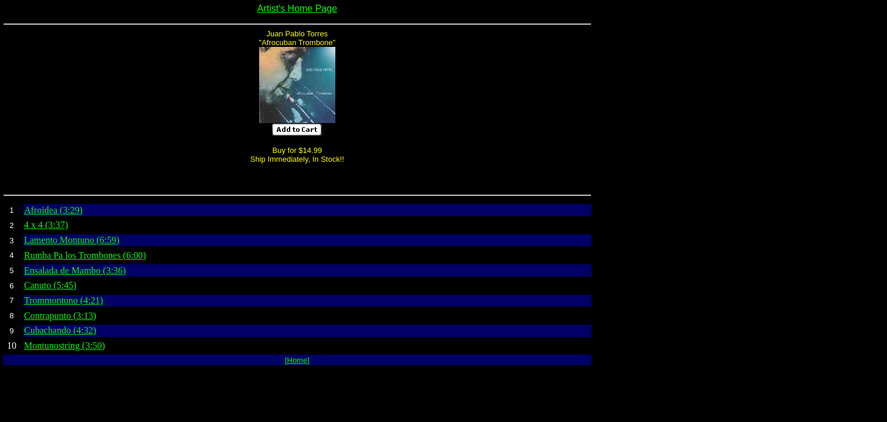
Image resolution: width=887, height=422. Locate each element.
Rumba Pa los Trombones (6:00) (85, 255)
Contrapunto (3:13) (60, 316)
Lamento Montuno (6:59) (72, 240)
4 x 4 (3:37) (46, 225)
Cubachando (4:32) (60, 330)
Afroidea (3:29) (53, 210)
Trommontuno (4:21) (63, 300)
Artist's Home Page (297, 8)
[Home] (297, 360)
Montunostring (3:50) (64, 345)
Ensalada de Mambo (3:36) (75, 270)
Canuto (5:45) (50, 285)
